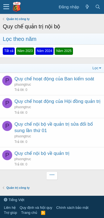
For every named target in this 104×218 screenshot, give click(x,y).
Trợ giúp (10, 212)
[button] (6, 7)
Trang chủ (29, 212)
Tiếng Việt (14, 200)
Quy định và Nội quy (36, 207)
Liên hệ (10, 207)
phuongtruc (22, 84)
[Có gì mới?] (87, 7)
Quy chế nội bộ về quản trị (41, 153)
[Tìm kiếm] (97, 7)
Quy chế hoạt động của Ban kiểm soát (54, 78)
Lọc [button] (95, 68)
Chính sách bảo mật (72, 207)
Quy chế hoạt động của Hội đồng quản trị (57, 101)
